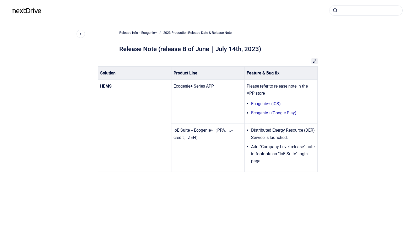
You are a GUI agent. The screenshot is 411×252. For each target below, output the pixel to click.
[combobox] (365, 10)
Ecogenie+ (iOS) (266, 103)
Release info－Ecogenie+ (72, 10)
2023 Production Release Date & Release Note (197, 33)
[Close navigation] (81, 34)
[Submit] (335, 10)
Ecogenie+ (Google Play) (273, 112)
